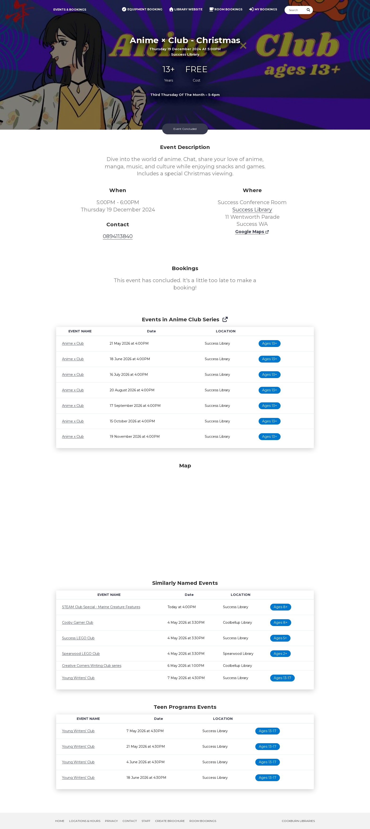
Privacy (111, 821)
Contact (129, 821)
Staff (146, 821)
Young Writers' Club (78, 678)
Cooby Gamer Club (77, 622)
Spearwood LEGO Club (81, 654)
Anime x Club (73, 343)
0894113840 (118, 236)
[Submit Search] (308, 10)
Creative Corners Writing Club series (91, 666)
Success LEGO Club (78, 638)
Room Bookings (202, 821)
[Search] (294, 10)
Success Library (252, 209)
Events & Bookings (69, 9)
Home (59, 821)
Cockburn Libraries (298, 821)
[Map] (185, 520)
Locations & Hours (84, 821)
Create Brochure (170, 821)
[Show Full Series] (225, 319)
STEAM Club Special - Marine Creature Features (101, 607)
